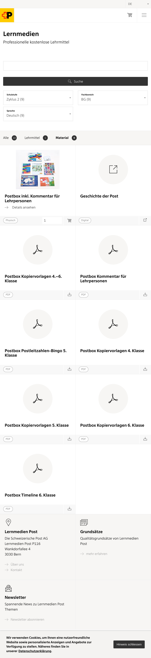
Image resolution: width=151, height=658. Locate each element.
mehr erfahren (93, 554)
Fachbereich (87, 94)
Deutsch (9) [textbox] (15, 116)
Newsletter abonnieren (24, 619)
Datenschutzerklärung (34, 651)
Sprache (11, 110)
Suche (75, 81)
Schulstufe (12, 94)
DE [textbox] (130, 4)
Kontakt (13, 570)
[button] (129, 644)
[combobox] (38, 97)
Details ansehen (20, 207)
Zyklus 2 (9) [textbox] (15, 99)
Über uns (14, 564)
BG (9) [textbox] (86, 99)
